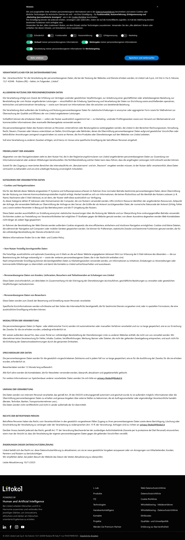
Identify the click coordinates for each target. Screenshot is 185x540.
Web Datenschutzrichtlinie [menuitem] (153, 487)
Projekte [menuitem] (97, 521)
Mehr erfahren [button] (37, 58)
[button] (157, 6)
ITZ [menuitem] (94, 498)
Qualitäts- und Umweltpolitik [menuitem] (154, 521)
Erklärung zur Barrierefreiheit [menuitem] (155, 526)
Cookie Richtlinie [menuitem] (149, 498)
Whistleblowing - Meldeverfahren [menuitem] (157, 504)
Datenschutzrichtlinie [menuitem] (151, 493)
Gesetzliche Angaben (89, 535)
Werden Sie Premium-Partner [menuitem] (107, 526)
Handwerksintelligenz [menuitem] (103, 510)
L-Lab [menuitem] (96, 487)
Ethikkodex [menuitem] (146, 515)
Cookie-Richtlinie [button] (79, 17)
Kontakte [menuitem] (97, 515)
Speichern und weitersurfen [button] (141, 58)
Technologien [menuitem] (99, 504)
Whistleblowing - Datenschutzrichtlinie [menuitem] (159, 510)
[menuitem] (4, 527)
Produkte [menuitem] (97, 493)
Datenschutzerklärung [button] (105, 12)
